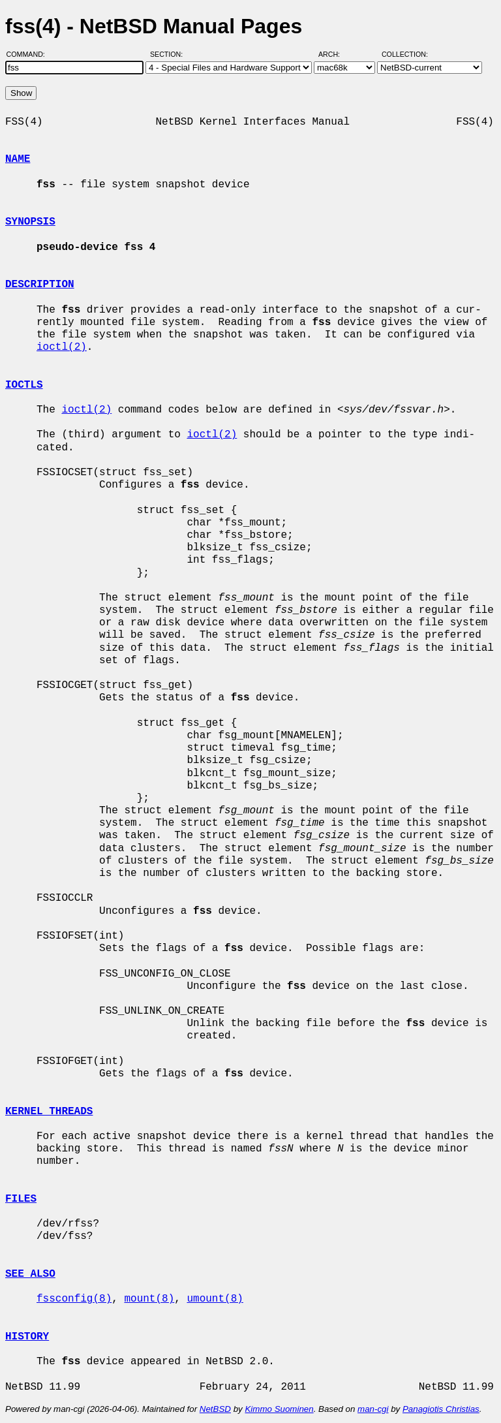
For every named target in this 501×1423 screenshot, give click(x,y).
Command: (30, 54)
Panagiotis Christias (440, 1409)
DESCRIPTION (39, 284)
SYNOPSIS (30, 222)
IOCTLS (24, 385)
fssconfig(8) (74, 1299)
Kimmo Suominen (279, 1409)
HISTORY (27, 1337)
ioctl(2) (62, 347)
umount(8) (215, 1299)
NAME (17, 159)
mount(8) (149, 1299)
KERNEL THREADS (49, 1111)
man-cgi (372, 1409)
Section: (169, 54)
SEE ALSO (30, 1274)
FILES (21, 1199)
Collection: (405, 54)
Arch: (335, 54)
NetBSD (215, 1409)
